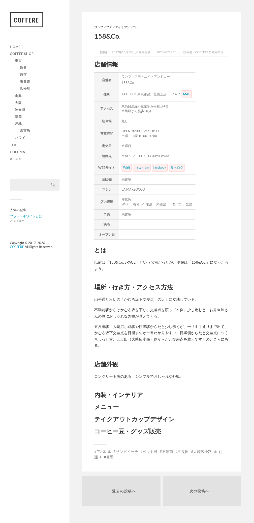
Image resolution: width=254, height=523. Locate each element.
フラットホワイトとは (26, 216)
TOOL (15, 145)
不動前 (167, 451)
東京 (18, 61)
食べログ (176, 167)
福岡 (18, 117)
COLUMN (18, 152)
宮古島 (25, 130)
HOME (15, 47)
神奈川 (20, 110)
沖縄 (18, 123)
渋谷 (23, 68)
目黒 (110, 457)
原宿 (23, 74)
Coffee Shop (22, 54)
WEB (126, 167)
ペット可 (150, 451)
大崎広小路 (202, 451)
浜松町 (25, 88)
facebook (159, 167)
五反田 (183, 451)
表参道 (25, 81)
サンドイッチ (127, 451)
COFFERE (26, 19)
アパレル (103, 451)
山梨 (18, 96)
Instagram (141, 167)
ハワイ (20, 138)
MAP (186, 94)
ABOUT (16, 159)
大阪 (18, 103)
